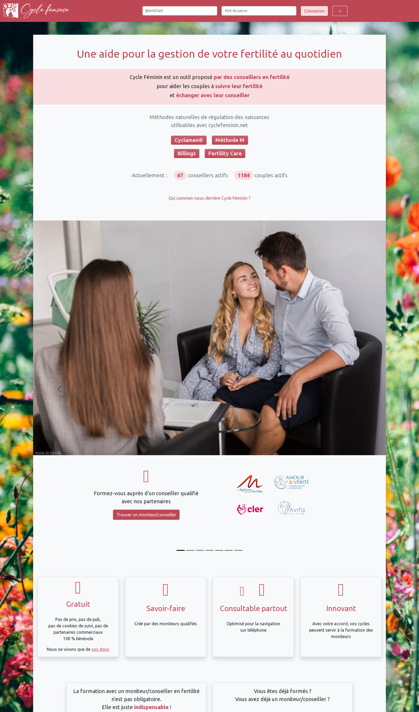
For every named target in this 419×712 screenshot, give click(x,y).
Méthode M (230, 140)
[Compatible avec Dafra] (238, 550)
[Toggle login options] (339, 11)
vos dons (100, 649)
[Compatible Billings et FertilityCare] (200, 550)
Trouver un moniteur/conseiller (146, 514)
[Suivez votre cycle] (190, 550)
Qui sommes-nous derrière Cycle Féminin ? (209, 198)
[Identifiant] (179, 10)
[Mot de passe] (259, 10)
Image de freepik (48, 452)
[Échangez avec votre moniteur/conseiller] (219, 550)
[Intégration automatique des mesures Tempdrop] (229, 550)
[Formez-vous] (181, 550)
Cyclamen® (188, 140)
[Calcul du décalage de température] (209, 550)
